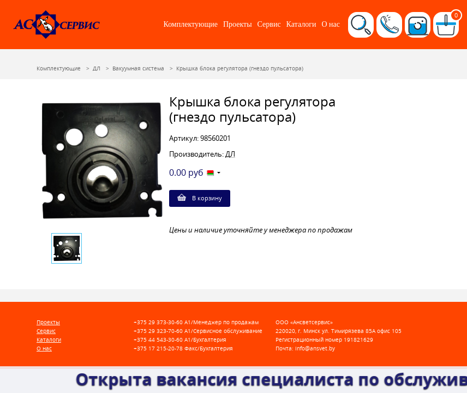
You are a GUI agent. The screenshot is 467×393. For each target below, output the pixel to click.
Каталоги (301, 24)
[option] (101, 161)
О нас (330, 24)
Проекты (237, 24)
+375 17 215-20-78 (158, 348)
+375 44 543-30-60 (158, 339)
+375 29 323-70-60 (158, 331)
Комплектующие (191, 24)
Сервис (269, 24)
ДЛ (230, 154)
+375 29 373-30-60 (158, 322)
